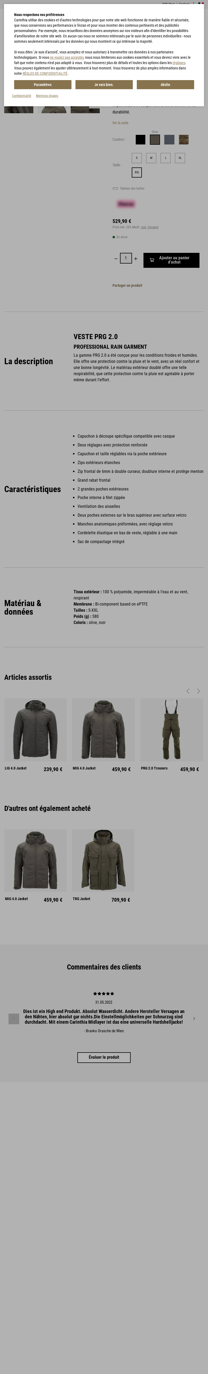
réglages (179, 63)
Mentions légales (47, 95)
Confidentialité (21, 95)
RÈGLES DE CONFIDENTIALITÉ (45, 73)
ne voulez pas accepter (66, 57)
